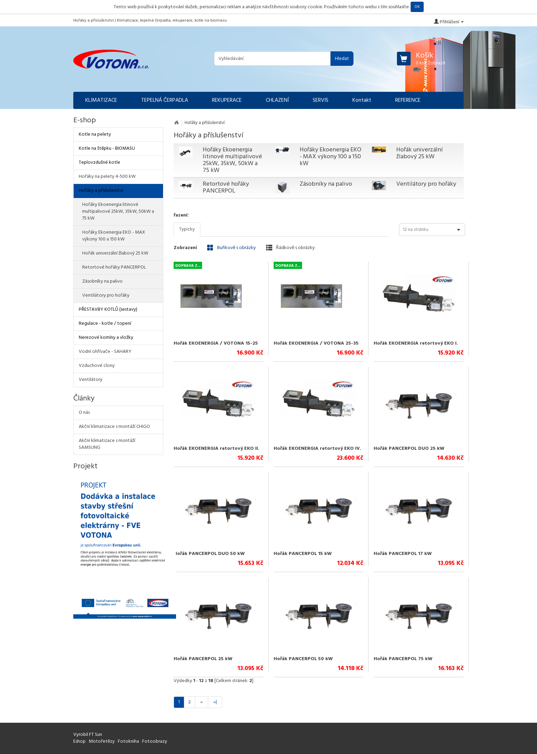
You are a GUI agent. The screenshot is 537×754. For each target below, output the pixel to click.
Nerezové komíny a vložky (106, 338)
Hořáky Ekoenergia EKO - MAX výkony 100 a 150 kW (330, 157)
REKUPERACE (227, 100)
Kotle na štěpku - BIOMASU (107, 148)
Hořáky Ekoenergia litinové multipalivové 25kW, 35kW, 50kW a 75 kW (232, 160)
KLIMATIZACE (101, 100)
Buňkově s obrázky (231, 247)
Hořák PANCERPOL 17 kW (403, 554)
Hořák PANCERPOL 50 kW (303, 659)
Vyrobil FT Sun (87, 735)
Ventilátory (90, 380)
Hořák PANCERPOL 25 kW (203, 659)
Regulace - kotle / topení (105, 323)
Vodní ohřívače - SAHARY (105, 352)
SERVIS (320, 100)
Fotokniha (128, 741)
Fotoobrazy (154, 741)
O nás (84, 413)
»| (215, 702)
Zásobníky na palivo (326, 184)
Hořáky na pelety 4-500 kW (107, 177)
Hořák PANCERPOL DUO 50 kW (209, 554)
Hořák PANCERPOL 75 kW (403, 659)
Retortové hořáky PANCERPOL (226, 187)
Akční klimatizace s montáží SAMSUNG (107, 444)
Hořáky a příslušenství (101, 191)
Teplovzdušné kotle (99, 162)
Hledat (342, 59)
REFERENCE (408, 100)
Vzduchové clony (97, 366)
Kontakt (361, 100)
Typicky (187, 229)
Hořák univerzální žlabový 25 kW (419, 153)
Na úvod (176, 122)
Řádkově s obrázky (290, 247)
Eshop (79, 741)
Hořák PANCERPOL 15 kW (303, 554)
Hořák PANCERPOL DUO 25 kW (409, 449)
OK (417, 6)
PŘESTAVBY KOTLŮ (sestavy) (108, 309)
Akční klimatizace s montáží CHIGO (114, 427)
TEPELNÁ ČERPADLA (164, 100)
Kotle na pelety (95, 134)
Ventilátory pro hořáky (426, 184)
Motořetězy (102, 741)
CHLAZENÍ (277, 100)
